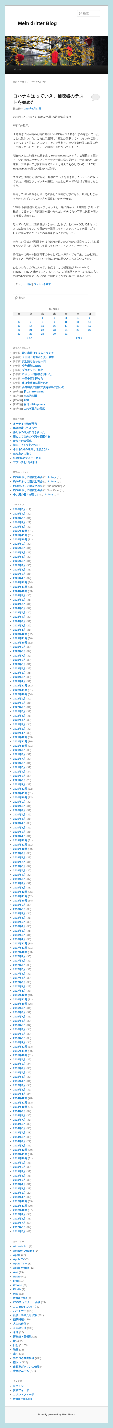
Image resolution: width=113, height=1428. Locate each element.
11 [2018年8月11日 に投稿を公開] (78, 322)
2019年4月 (19, 874)
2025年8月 (19, 548)
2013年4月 (19, 1184)
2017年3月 (19, 982)
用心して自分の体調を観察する (31, 436)
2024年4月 (19, 616)
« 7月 (30, 338)
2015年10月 (20, 1055)
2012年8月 (19, 1218)
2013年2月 (19, 1192)
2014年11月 (20, 1102)
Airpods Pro (20, 1246)
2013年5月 (19, 1179)
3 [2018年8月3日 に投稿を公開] (66, 318)
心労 (26, 400)
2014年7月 (19, 1119)
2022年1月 (19, 732)
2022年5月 (19, 715)
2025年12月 (20, 530)
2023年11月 (20, 638)
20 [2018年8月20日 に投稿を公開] (19, 330)
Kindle (17, 1289)
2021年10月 (20, 745)
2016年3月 (19, 1033)
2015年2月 (19, 1089)
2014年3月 (19, 1136)
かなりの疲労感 (22, 440)
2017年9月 (19, 956)
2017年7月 (19, 965)
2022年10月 (20, 694)
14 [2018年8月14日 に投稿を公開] (30, 325)
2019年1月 (19, 887)
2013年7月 (19, 1171)
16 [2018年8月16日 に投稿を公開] (54, 325)
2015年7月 (19, 1068)
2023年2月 (19, 676)
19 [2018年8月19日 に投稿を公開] (89, 325)
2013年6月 (19, 1175)
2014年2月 (19, 1141)
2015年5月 (19, 1076)
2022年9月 (19, 698)
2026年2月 (19, 522)
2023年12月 (20, 634)
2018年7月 (19, 913)
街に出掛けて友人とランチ (38, 352)
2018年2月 (19, 934)
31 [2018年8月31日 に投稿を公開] (66, 333)
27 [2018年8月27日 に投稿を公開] (19, 333)
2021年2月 (19, 780)
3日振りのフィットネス (27, 458)
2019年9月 (19, 853)
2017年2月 (19, 986)
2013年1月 (19, 1197)
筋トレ (17, 1362)
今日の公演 (19, 1328)
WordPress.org (22, 1398)
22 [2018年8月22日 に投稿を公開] (42, 330)
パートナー (19, 1310)
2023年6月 (19, 659)
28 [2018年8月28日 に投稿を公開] (30, 333)
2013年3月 (19, 1188)
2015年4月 (19, 1081)
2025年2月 (19, 573)
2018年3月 (19, 930)
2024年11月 (20, 586)
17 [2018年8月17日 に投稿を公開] (66, 325)
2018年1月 (19, 939)
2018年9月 (19, 904)
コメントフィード (23, 1394)
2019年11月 (20, 844)
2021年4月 (19, 771)
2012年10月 (20, 1210)
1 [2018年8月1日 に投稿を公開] (42, 318)
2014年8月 (19, 1115)
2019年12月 (20, 840)
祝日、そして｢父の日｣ (26, 445)
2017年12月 (20, 943)
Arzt (15, 1272)
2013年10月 (20, 1158)
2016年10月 (20, 1003)
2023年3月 (19, 672)
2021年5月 (19, 767)
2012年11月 (20, 1205)
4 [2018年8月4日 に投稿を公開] (78, 318)
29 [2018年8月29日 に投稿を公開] (42, 333)
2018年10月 (20, 900)
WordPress (20, 1297)
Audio (17, 1276)
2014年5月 (19, 1128)
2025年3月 (19, 569)
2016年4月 (19, 1029)
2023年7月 (19, 655)
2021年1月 (19, 784)
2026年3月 (19, 518)
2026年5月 (19, 509)
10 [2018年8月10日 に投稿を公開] (66, 322)
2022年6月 (19, 711)
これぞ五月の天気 (34, 408)
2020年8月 (19, 805)
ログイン (18, 1386)
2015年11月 (20, 1050)
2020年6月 (19, 814)
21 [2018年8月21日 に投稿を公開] (30, 330)
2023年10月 (20, 642)
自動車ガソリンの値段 (26, 1366)
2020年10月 (20, 797)
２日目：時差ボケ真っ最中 (38, 357)
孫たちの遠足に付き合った (29, 432)
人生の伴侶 (19, 1323)
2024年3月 (19, 621)
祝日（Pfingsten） (35, 404)
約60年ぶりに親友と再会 (27, 477)
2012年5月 (19, 1231)
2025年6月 (19, 556)
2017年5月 (19, 973)
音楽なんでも (21, 1370)
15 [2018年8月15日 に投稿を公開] (42, 325)
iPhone (17, 1285)
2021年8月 (19, 754)
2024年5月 (19, 612)
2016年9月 (19, 1008)
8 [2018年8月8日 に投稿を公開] (42, 322)
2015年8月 (19, 1063)
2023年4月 (19, 668)
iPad (16, 1280)
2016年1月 (19, 1042)
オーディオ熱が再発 (25, 423)
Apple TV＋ (20, 1263)
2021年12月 (20, 737)
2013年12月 (20, 1149)
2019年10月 (20, 848)
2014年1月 (19, 1145)
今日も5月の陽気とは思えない (31, 449)
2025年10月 (20, 539)
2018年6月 (19, 917)
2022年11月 (20, 690)
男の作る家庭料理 (23, 1358)
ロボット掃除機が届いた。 (38, 374)
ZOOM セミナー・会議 (26, 1302)
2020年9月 (19, 801)
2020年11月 (20, 793)
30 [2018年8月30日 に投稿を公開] (54, 333)
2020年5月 (19, 818)
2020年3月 (19, 827)
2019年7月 (19, 861)
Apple (16, 1254)
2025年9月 (19, 543)
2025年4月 (19, 565)
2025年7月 (19, 552)
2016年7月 (19, 1016)
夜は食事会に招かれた (35, 382)
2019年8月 (19, 857)
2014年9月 (19, 1111)
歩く (15, 1353)
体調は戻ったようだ (25, 427)
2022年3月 (19, 724)
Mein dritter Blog (35, 23)
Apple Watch (21, 1267)
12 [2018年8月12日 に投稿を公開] (89, 322)
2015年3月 (19, 1085)
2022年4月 (19, 719)
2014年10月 (20, 1106)
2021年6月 (19, 763)
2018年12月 (20, 891)
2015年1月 (19, 1093)
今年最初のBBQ (31, 365)
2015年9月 (19, 1059)
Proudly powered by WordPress (56, 1414)
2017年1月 (19, 990)
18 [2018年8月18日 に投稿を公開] (78, 325)
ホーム (17, 69)
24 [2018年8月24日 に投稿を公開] (66, 330)
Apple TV (18, 1259)
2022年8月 (19, 702)
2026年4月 (19, 513)
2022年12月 (20, 685)
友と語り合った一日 (34, 361)
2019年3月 (19, 879)
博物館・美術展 (22, 1336)
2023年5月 (19, 664)
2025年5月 (19, 561)
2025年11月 (20, 535)
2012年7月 (19, 1222)
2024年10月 (20, 591)
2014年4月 (19, 1132)
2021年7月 (19, 758)
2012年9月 (19, 1214)
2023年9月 (19, 646)
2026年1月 (19, 526)
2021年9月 (19, 750)
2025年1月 (19, 578)
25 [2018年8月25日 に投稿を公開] (78, 330)
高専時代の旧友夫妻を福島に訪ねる (43, 387)
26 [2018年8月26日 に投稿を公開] (89, 330)
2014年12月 (20, 1098)
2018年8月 (19, 909)
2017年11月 (20, 947)
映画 (15, 1349)
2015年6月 (19, 1072)
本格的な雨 (30, 395)
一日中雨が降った (32, 378)
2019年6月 (19, 866)
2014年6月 (19, 1123)
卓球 (15, 1332)
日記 (29, 284)
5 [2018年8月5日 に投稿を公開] (89, 318)
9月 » (79, 338)
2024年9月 (19, 595)
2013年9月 (19, 1162)
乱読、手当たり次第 (25, 1315)
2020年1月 (19, 836)
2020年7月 (19, 810)
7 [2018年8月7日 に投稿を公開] (31, 322)
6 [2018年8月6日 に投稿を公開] (19, 322)
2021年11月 (20, 741)
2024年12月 (20, 582)
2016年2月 (19, 1038)
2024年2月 (19, 625)
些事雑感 (18, 1319)
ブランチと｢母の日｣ (25, 462)
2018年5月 (19, 921)
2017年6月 (19, 969)
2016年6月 (19, 1020)
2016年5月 (19, 1025)
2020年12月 (20, 788)
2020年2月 (19, 831)
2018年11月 (20, 896)
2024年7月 (19, 603)
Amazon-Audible (23, 1250)
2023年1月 (19, 681)
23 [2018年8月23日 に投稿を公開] (54, 330)
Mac (15, 1293)
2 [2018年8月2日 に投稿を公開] (54, 318)
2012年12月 (20, 1201)
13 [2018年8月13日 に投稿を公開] (19, 325)
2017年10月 (20, 952)
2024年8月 (19, 599)
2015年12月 (20, 1046)
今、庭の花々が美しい (26, 494)
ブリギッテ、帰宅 (32, 369)
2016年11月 (20, 999)
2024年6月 (19, 608)
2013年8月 (19, 1166)
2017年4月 (19, 977)
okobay (51, 477)
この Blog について (24, 1306)
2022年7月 (19, 707)
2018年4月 (19, 926)
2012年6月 (19, 1227)
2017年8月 (19, 960)
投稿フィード (21, 1390)
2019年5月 (19, 870)
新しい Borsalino (34, 391)
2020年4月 (19, 823)
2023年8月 (19, 651)
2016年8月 (19, 1012)
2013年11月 (20, 1154)
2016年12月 (20, 994)
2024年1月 (19, 629)
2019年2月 (19, 883)
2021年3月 (19, 775)
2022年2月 (19, 728)
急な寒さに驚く (22, 453)
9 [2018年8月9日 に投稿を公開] (54, 322)
